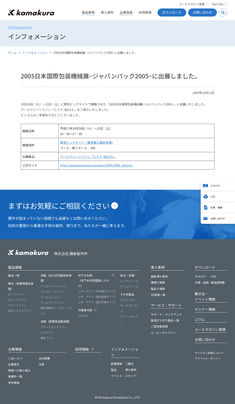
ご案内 (129, 364)
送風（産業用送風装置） (56, 321)
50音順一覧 (158, 295)
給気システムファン (19, 310)
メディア (130, 376)
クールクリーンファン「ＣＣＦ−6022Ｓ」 (88, 156)
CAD (212, 196)
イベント (116, 376)
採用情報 (145, 12)
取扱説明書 (218, 282)
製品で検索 (158, 289)
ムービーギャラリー (163, 333)
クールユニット (50, 297)
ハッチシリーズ (129, 281)
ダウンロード (172, 12)
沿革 (41, 364)
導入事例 (107, 12)
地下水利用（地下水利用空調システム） (93, 280)
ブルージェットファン (54, 327)
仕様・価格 (216, 207)
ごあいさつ (15, 358)
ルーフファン (16, 294)
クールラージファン (52, 302)
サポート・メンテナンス (166, 314)
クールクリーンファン (54, 286)
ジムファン (47, 332)
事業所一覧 (15, 376)
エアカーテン (128, 300)
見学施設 (13, 383)
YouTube (219, 4)
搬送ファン (47, 338)
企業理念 (13, 364)
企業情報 (126, 12)
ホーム (12, 53)
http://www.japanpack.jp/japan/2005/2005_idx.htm (96, 165)
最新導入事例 (159, 276)
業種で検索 (158, 282)
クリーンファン (17, 305)
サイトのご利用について (209, 353)
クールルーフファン (52, 292)
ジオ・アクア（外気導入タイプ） (97, 291)
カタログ (215, 185)
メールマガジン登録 (194, 4)
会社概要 (44, 358)
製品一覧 (13, 275)
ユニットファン (17, 300)
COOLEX (83, 316)
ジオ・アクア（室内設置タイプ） (97, 297)
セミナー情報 (205, 309)
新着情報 (116, 364)
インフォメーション (35, 53)
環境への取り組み (19, 370)
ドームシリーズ (129, 286)
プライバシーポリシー (208, 358)
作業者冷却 (85, 310)
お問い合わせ (202, 12)
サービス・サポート (166, 305)
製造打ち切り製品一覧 (165, 320)
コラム (200, 319)
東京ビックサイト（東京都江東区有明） (86, 142)
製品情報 (88, 12)
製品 (114, 370)
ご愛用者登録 (159, 326)
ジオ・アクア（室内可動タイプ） (97, 302)
